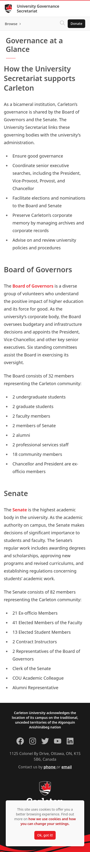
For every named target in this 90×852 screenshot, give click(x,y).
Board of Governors (33, 286)
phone (50, 767)
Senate (19, 510)
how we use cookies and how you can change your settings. (48, 821)
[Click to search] (62, 23)
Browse (11, 23)
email (66, 767)
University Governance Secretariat (38, 8)
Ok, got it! (45, 835)
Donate (76, 23)
